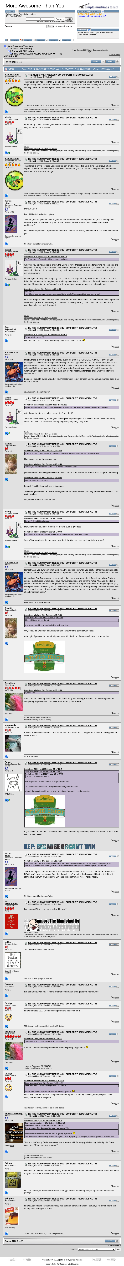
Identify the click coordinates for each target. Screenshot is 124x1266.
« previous (113, 55)
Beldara (8, 1163)
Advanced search (64, 26)
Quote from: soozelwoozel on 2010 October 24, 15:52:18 (45, 405)
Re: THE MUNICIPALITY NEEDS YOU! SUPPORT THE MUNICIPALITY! (62, 117)
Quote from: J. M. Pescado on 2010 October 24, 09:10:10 (45, 256)
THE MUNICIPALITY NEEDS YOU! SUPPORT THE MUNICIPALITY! (60, 75)
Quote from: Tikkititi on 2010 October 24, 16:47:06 (43, 518)
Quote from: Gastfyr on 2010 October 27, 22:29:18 (43, 1120)
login (26, 14)
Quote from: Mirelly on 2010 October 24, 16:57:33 (43, 615)
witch (7, 203)
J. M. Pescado (12, 74)
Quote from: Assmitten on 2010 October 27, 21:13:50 (44, 1081)
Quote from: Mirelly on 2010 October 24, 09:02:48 (43, 464)
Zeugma (9, 984)
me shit (26, 146)
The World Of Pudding (23, 51)
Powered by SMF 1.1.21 (50, 1260)
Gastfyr (8, 1003)
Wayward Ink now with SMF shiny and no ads (40, 149)
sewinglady (10, 725)
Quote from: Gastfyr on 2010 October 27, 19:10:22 (43, 1039)
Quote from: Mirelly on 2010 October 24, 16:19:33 (43, 478)
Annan (8, 762)
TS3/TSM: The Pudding (21, 48)
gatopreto (9, 1198)
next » (118, 1245)
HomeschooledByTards (16, 1113)
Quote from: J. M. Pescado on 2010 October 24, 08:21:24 (45, 335)
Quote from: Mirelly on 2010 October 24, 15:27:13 (43, 451)
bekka (8, 942)
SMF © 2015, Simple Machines (71, 1260)
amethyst (93, 34)
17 (22, 62)
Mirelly (8, 117)
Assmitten (10, 683)
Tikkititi (8, 443)
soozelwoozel (11, 352)
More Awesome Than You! (20, 46)
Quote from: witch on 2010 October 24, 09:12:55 (42, 289)
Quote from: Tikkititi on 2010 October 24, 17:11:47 (43, 769)
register (32, 14)
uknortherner (11, 903)
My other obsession (31, 756)
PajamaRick (10, 329)
